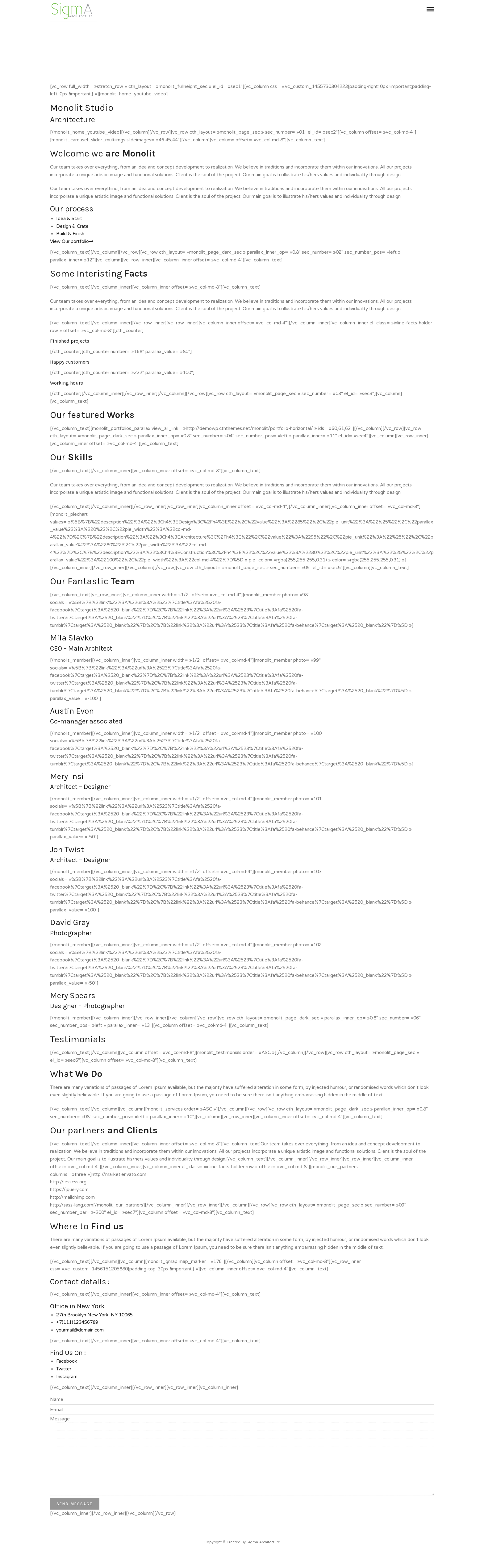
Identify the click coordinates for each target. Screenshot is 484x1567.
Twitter (63, 1369)
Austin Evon (72, 711)
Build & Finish (70, 233)
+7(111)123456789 (77, 1322)
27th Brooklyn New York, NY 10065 (94, 1315)
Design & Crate (72, 226)
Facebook (66, 1361)
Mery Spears (72, 995)
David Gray (70, 922)
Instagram (66, 1376)
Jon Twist (67, 849)
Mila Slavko (71, 638)
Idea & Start (69, 218)
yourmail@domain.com (80, 1330)
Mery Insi (67, 776)
